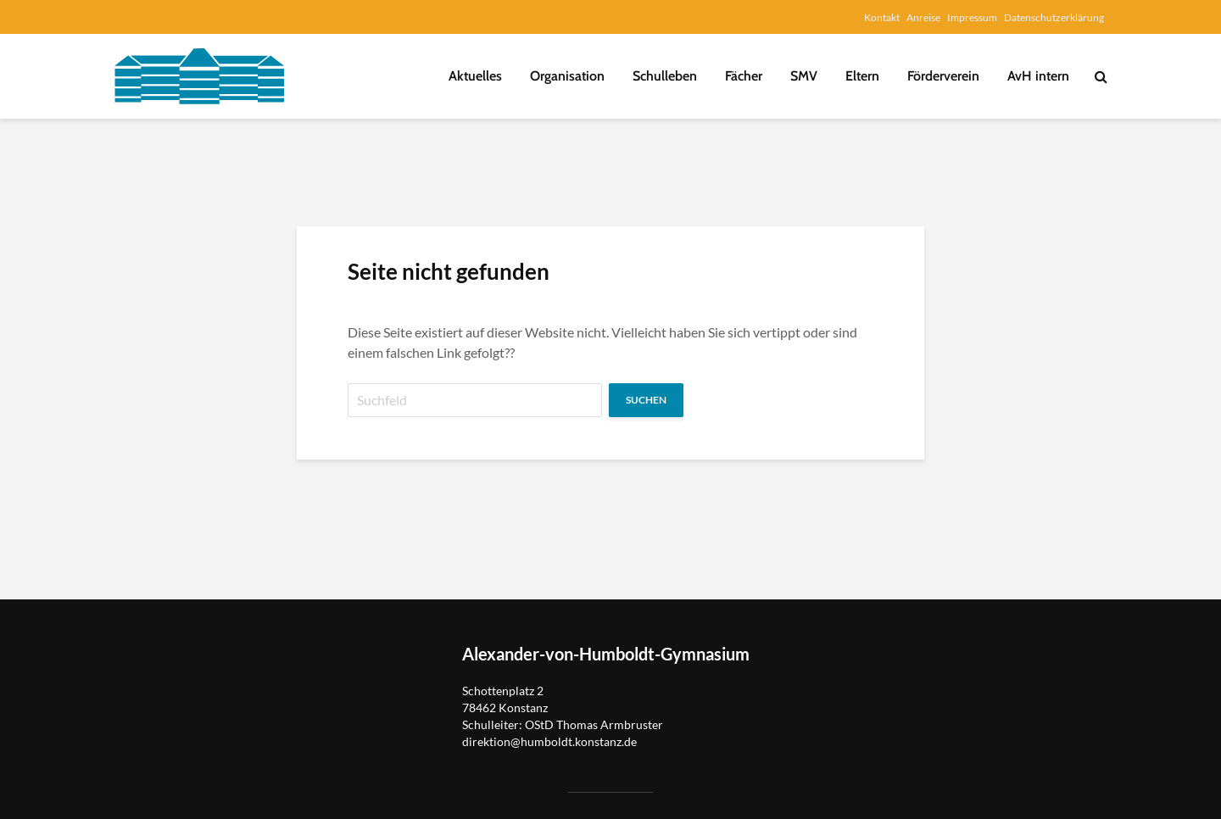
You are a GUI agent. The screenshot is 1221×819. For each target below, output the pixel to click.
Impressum (972, 17)
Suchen (646, 399)
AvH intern (1038, 76)
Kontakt (882, 17)
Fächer (743, 76)
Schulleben (665, 76)
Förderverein (943, 76)
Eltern (862, 76)
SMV (803, 76)
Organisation (567, 76)
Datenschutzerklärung (1054, 17)
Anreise (923, 17)
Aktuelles (475, 76)
